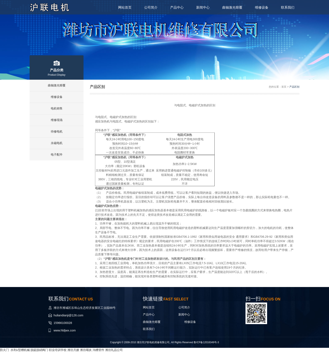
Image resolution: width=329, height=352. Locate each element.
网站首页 (122, 7)
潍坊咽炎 (86, 349)
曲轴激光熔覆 (231, 7)
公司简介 (148, 7)
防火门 (4, 349)
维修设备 (261, 7)
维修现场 (57, 120)
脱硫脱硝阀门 (39, 349)
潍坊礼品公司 (114, 349)
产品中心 (175, 7)
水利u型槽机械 (20, 349)
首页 (283, 86)
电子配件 (57, 154)
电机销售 (57, 108)
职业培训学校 (58, 349)
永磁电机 (57, 143)
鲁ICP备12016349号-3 (206, 342)
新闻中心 (201, 7)
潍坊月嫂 (73, 349)
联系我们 (287, 7)
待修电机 (57, 131)
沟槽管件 (98, 349)
